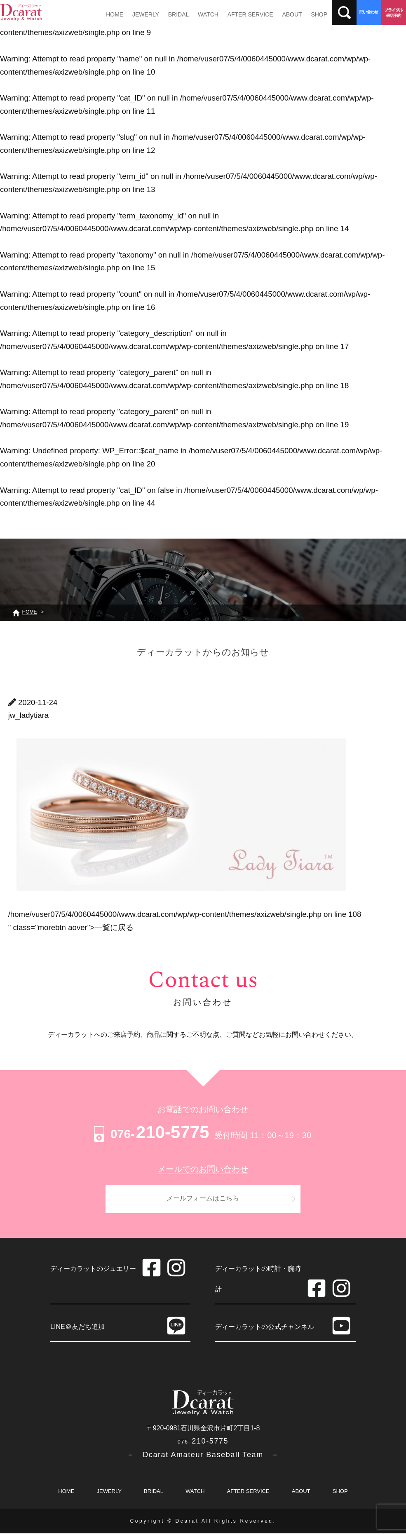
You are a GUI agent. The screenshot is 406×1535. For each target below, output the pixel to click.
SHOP (308, 14)
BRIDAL (174, 14)
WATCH (202, 14)
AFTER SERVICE (242, 14)
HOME (113, 14)
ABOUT (282, 14)
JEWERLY (142, 14)
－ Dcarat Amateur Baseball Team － (203, 1456)
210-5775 (150, 1132)
